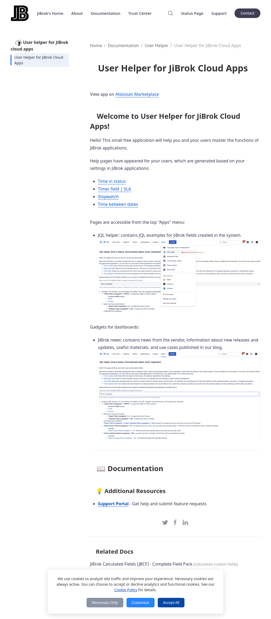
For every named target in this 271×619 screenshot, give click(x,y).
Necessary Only (105, 602)
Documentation (105, 13)
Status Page (192, 13)
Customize (140, 602)
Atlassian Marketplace (137, 94)
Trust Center (140, 13)
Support (219, 13)
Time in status (112, 181)
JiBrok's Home (50, 13)
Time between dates (118, 204)
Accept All (171, 602)
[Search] (170, 13)
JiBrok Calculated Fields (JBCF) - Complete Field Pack (141, 564)
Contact (247, 13)
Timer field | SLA (114, 189)
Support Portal (113, 504)
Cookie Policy (125, 589)
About (77, 13)
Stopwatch (108, 196)
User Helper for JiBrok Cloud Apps (38, 60)
